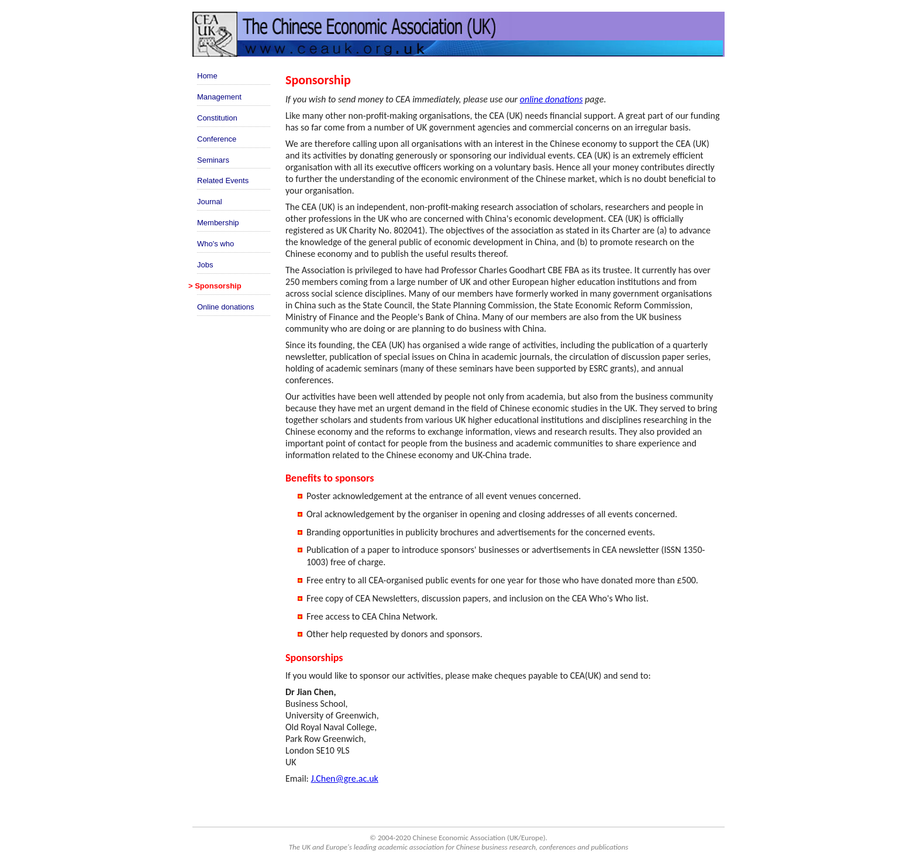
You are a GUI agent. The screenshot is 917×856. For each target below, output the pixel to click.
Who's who (215, 243)
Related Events (223, 180)
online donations (551, 99)
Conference (216, 139)
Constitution (217, 118)
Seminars (213, 160)
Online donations (225, 306)
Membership (218, 222)
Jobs (205, 264)
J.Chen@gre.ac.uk (344, 778)
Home (207, 75)
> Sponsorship (215, 285)
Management (219, 96)
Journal (209, 201)
